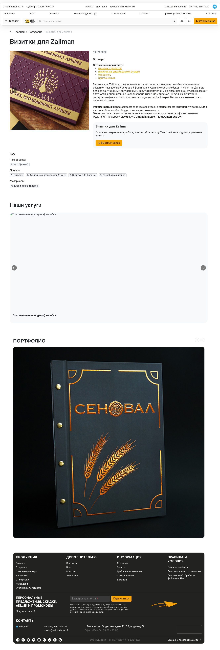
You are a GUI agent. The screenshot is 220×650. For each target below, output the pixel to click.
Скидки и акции (125, 575)
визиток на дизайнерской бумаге (119, 71)
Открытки (21, 567)
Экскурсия (72, 575)
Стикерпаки (22, 579)
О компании (118, 13)
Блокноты (21, 575)
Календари (22, 583)
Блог (32, 13)
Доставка (101, 6)
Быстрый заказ (205, 21)
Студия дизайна (13, 6)
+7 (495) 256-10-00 (199, 6)
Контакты (211, 13)
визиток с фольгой (110, 68)
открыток (104, 74)
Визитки (20, 563)
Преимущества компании (177, 13)
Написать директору (85, 13)
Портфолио (9, 13)
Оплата (89, 6)
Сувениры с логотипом (40, 6)
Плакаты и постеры (26, 571)
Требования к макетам (122, 6)
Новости (54, 13)
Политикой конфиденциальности (87, 612)
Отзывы (144, 13)
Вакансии (122, 579)
